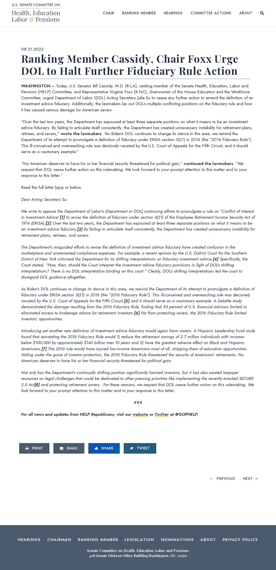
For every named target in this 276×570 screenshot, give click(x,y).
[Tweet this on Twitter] (140, 448)
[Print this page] (34, 448)
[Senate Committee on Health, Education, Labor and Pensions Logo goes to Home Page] (37, 13)
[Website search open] (262, 13)
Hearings (173, 13)
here (59, 187)
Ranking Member (139, 13)
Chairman (59, 540)
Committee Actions (211, 13)
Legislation (139, 540)
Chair (108, 13)
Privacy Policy (240, 540)
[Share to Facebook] (104, 448)
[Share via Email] (68, 448)
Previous (226, 478)
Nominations (177, 540)
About (245, 13)
